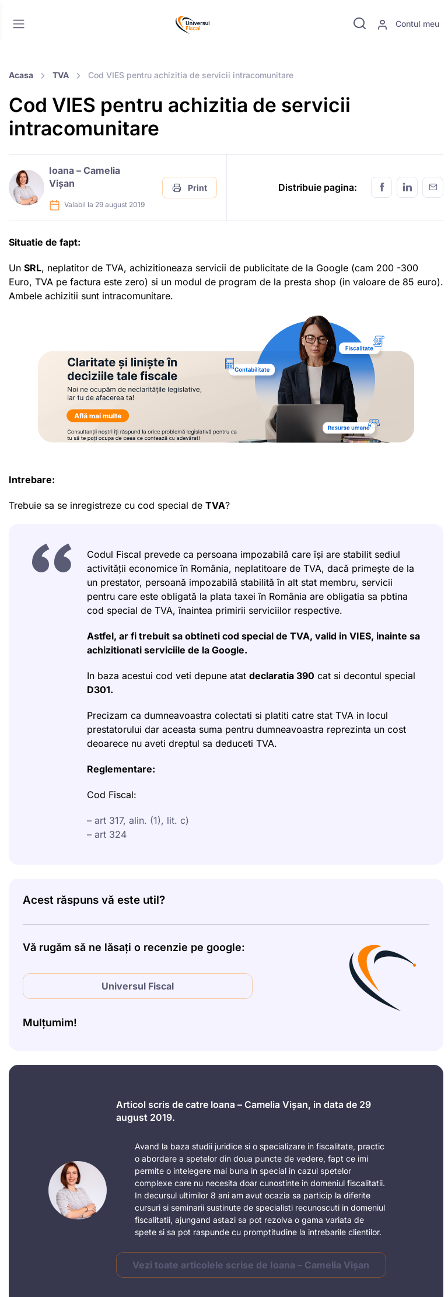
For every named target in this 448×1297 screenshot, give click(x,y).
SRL (32, 268)
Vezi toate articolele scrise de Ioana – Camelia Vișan (250, 1265)
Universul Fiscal (138, 986)
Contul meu (408, 24)
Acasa (21, 75)
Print (189, 188)
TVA (60, 75)
